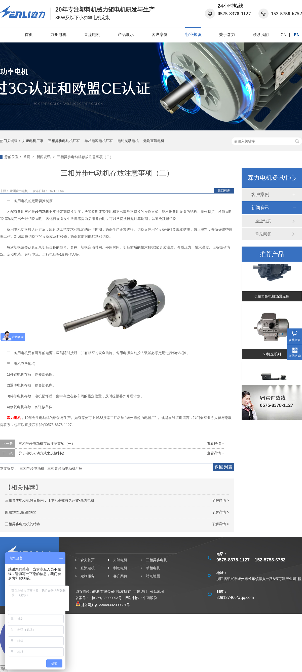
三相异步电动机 (32, 468)
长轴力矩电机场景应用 (271, 297)
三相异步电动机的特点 (22, 524)
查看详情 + (215, 444)
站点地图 (153, 576)
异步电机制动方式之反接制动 (41, 453)
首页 (29, 34)
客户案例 (160, 34)
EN (296, 35)
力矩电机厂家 (32, 141)
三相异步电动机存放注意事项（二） (85, 157)
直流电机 (92, 34)
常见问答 (263, 234)
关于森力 (227, 34)
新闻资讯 (44, 157)
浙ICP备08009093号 (106, 598)
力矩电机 (58, 34)
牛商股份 (150, 598)
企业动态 (263, 221)
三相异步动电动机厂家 (65, 468)
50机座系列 (272, 355)
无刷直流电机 (153, 141)
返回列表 (224, 191)
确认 (4, 669)
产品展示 (126, 34)
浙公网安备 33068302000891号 (103, 605)
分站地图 (157, 592)
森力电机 (14, 418)
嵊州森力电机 (19, 191)
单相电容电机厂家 (99, 141)
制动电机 (120, 568)
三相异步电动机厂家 (64, 141)
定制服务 (88, 576)
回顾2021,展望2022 (20, 512)
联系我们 (261, 34)
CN (283, 35)
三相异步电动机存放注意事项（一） (47, 444)
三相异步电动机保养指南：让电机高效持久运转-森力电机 (49, 500)
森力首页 (88, 560)
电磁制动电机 (128, 141)
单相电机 (153, 568)
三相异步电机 (156, 560)
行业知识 (193, 34)
